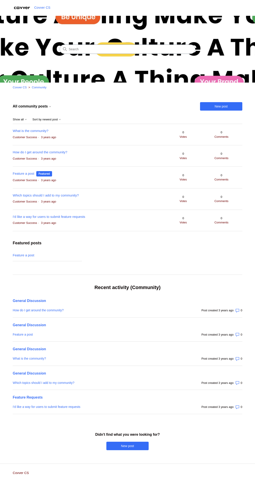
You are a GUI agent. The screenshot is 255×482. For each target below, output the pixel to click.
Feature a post (23, 173)
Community (39, 87)
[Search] (127, 49)
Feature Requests (27, 397)
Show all (20, 119)
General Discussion (29, 301)
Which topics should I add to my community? (46, 195)
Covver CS (20, 87)
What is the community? (30, 131)
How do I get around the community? (40, 152)
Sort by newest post (46, 119)
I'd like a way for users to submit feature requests (49, 217)
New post (221, 106)
